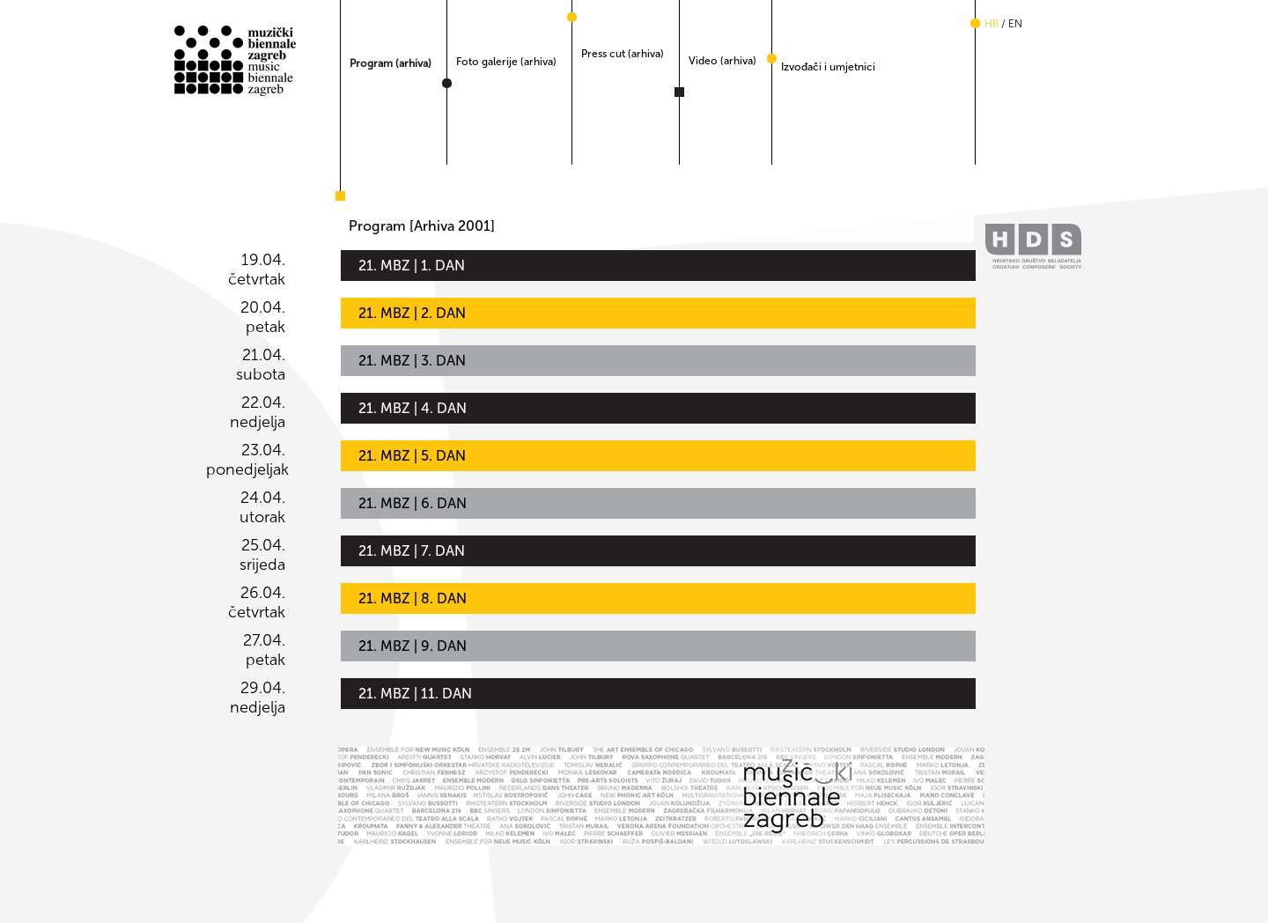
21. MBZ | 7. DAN (411, 551)
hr (991, 24)
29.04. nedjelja (257, 697)
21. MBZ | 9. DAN (412, 646)
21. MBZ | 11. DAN (415, 693)
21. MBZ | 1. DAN (411, 265)
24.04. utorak (262, 507)
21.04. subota (260, 364)
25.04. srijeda (262, 554)
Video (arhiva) (722, 61)
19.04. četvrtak (256, 269)
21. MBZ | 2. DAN (412, 313)
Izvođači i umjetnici (828, 67)
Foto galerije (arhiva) (506, 61)
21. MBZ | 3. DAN (412, 360)
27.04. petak (264, 650)
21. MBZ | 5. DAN (412, 455)
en (1015, 24)
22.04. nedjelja (257, 412)
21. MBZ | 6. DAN (412, 503)
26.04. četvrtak (256, 602)
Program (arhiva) (390, 63)
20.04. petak (262, 317)
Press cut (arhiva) (622, 54)
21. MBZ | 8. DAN (412, 598)
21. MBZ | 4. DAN (412, 408)
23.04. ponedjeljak (245, 459)
